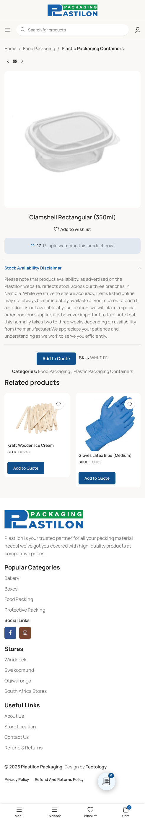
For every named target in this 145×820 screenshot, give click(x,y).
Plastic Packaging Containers (93, 48)
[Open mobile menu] (7, 30)
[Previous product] (8, 61)
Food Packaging (39, 48)
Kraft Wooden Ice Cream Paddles (30, 448)
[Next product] (22, 61)
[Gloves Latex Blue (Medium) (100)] (108, 423)
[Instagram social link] (25, 633)
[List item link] (72, 578)
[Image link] (43, 519)
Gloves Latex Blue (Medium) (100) (105, 458)
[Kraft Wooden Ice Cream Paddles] (37, 418)
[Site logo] (72, 10)
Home (10, 48)
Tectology (96, 767)
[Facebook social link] (10, 633)
